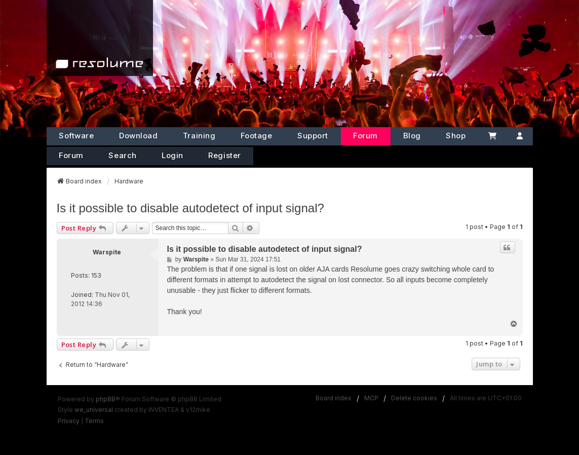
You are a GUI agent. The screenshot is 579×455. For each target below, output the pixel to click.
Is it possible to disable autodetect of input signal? (190, 208)
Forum (365, 135)
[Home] (100, 38)
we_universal (93, 409)
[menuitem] (69, 421)
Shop (456, 135)
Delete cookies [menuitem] (414, 398)
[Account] (520, 136)
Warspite (107, 252)
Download (138, 135)
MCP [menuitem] (371, 398)
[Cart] (492, 136)
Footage (257, 135)
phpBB (105, 399)
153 (96, 275)
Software (76, 135)
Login (172, 155)
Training (199, 135)
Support (312, 135)
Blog (412, 135)
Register (224, 155)
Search (122, 155)
